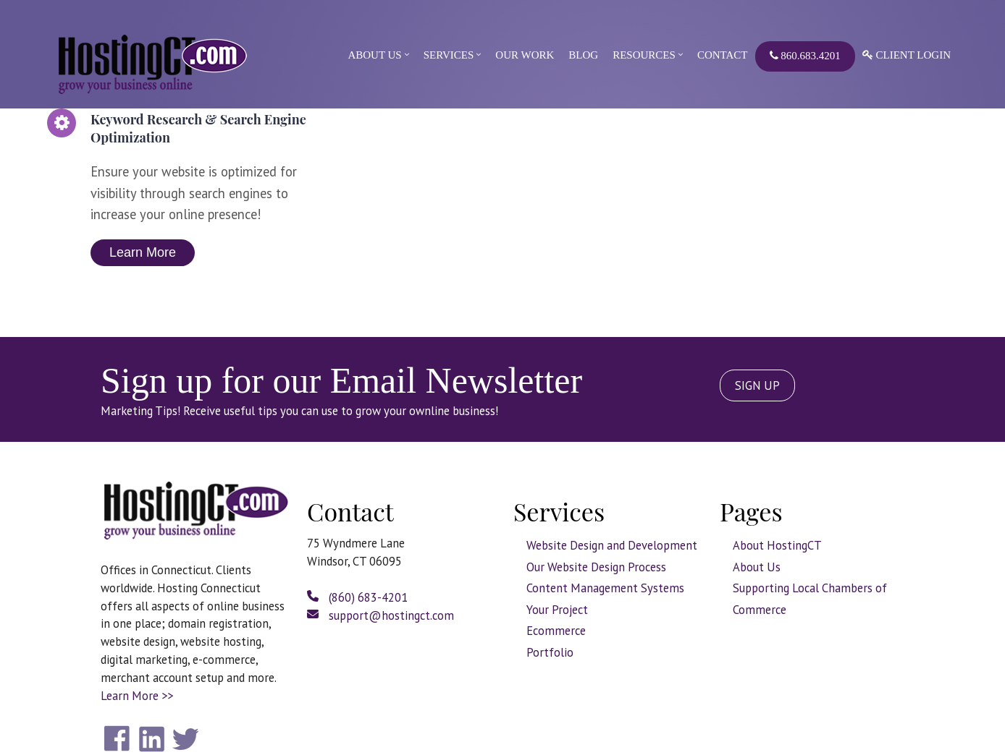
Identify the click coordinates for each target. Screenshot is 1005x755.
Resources (644, 55)
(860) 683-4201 (357, 597)
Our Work (524, 55)
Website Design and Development (611, 545)
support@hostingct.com (380, 615)
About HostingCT (777, 545)
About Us (374, 55)
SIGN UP (757, 385)
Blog (583, 55)
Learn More (142, 252)
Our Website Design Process (596, 567)
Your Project (557, 610)
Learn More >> (137, 696)
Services (449, 55)
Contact (722, 55)
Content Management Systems (605, 588)
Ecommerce (556, 631)
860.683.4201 (805, 55)
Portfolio (549, 652)
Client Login (906, 55)
